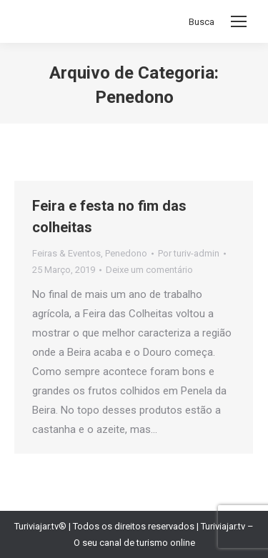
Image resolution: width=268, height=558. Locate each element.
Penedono (126, 253)
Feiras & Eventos (66, 253)
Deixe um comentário (149, 269)
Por (188, 253)
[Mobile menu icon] (239, 21)
